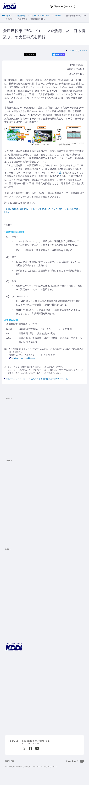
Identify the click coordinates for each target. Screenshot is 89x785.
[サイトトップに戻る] (10, 6)
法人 (72, 6)
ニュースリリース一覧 (40, 16)
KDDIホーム (7, 16)
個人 (67, 6)
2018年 (58, 16)
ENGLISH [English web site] (9, 761)
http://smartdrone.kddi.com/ (22, 358)
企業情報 (21, 16)
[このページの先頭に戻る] (75, 761)
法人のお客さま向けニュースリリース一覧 (49, 379)
